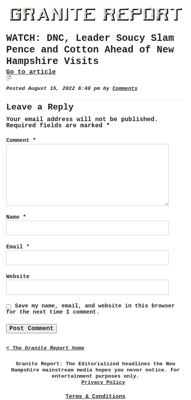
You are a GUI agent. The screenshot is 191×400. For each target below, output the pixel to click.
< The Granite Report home (45, 348)
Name (16, 217)
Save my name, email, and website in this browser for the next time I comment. (90, 309)
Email (17, 247)
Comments (124, 88)
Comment (21, 140)
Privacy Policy (103, 382)
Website (17, 276)
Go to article (31, 72)
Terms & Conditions (95, 396)
